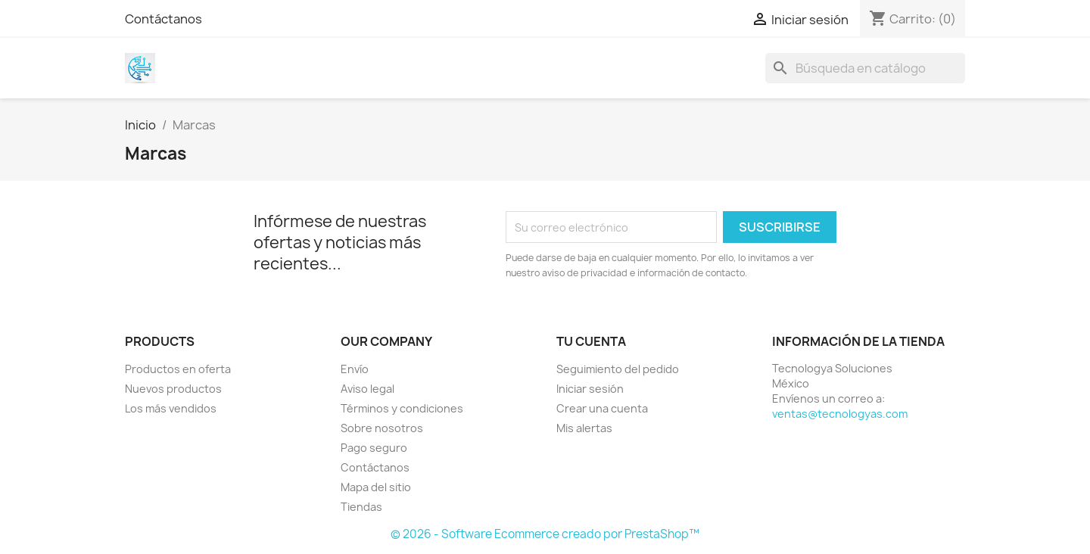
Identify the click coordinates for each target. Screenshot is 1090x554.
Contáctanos (163, 19)
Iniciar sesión (590, 388)
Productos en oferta (178, 369)
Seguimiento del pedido (617, 369)
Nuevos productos (173, 388)
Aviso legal (367, 388)
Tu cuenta (591, 341)
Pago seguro (374, 447)
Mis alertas (584, 428)
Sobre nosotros (382, 428)
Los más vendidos (170, 408)
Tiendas (361, 507)
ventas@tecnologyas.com (840, 413)
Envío (355, 369)
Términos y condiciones (402, 408)
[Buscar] (865, 68)
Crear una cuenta (602, 408)
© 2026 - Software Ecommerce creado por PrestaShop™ (545, 534)
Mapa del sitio (376, 487)
